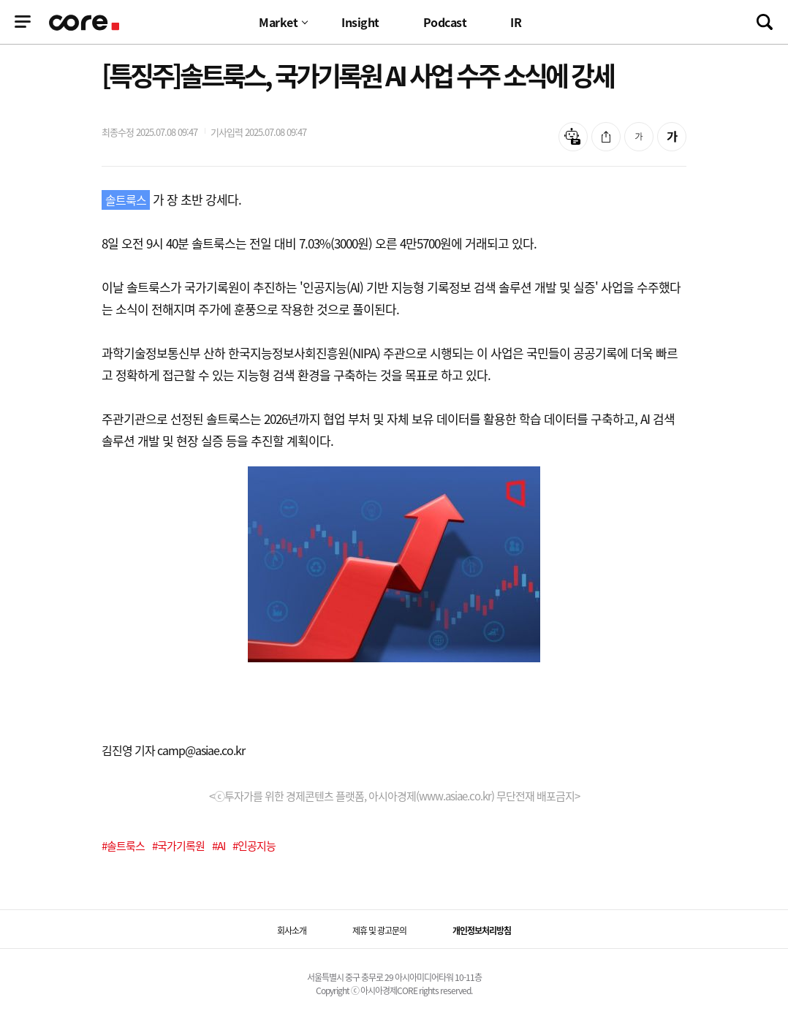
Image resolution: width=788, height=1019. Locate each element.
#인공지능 (254, 846)
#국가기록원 (178, 846)
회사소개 (291, 930)
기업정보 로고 (85, 23)
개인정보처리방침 (481, 930)
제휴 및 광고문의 (379, 930)
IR (515, 22)
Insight (360, 22)
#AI (218, 846)
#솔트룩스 (123, 846)
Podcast (445, 22)
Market (278, 22)
